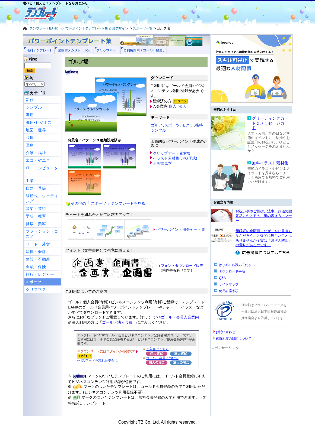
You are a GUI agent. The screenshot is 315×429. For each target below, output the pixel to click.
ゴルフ (156, 125)
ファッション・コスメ (42, 234)
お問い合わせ (225, 332)
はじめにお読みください (237, 265)
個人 (172, 106)
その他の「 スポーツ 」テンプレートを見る (108, 203)
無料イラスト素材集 (270, 163)
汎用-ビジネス (39, 122)
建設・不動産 (38, 259)
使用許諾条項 (228, 291)
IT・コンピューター (42, 170)
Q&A (222, 278)
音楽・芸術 (36, 208)
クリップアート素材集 (172, 153)
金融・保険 (36, 267)
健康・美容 (36, 224)
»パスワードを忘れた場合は (97, 360)
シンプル (34, 107)
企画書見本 (162, 163)
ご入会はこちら (157, 349)
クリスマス (36, 289)
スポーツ (33, 282)
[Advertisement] (138, 14)
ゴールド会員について (162, 358)
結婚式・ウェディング (42, 198)
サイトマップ (228, 284)
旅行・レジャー (40, 274)
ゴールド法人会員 (117, 322)
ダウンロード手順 (232, 271)
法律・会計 (36, 251)
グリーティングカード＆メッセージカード (270, 123)
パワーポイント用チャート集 (180, 229)
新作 (30, 100)
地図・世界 (36, 130)
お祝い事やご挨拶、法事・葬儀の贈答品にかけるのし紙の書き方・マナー (264, 216)
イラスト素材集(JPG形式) (175, 158)
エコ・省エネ (38, 160)
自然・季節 (36, 188)
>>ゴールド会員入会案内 (177, 317)
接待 (199, 125)
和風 (30, 137)
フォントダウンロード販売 (182, 266)
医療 (30, 145)
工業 (30, 180)
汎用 (30, 115)
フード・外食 (38, 244)
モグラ (187, 125)
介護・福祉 (36, 153)
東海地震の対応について (234, 338)
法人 (182, 106)
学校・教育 (36, 216)
